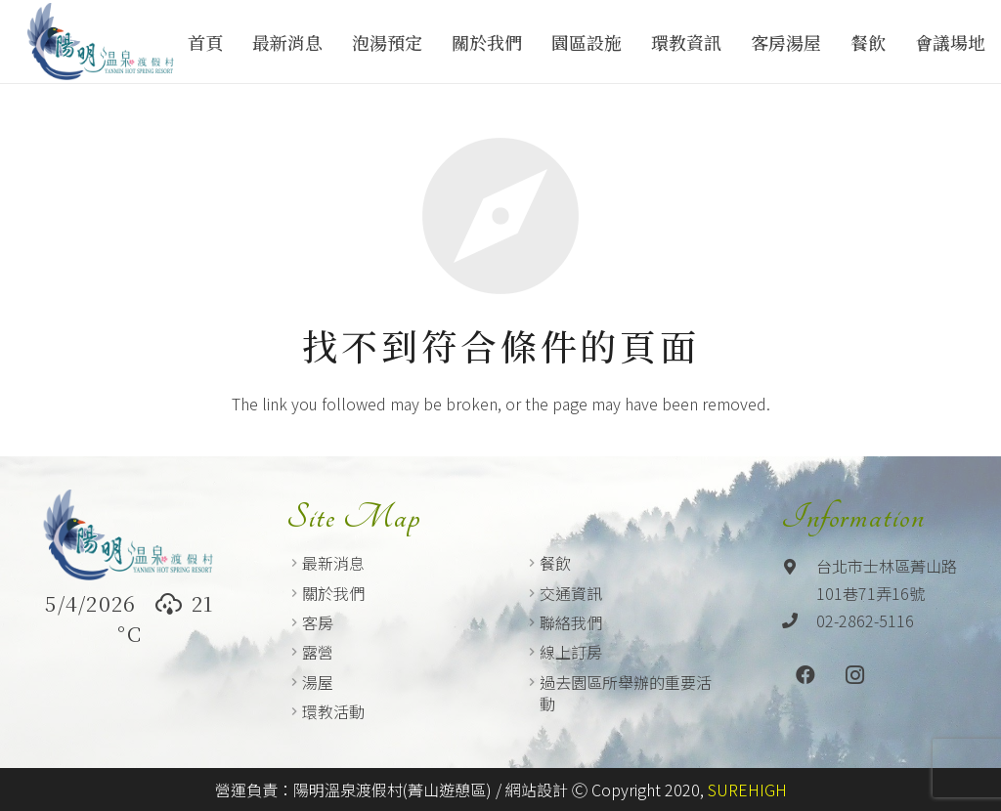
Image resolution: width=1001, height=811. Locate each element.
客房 (317, 622)
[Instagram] (854, 675)
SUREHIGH (747, 789)
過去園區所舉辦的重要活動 (626, 692)
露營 (317, 651)
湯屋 (317, 682)
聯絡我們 (571, 622)
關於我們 (333, 593)
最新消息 (333, 563)
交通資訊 (571, 593)
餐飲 (555, 563)
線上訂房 (571, 651)
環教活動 (333, 711)
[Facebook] (805, 675)
